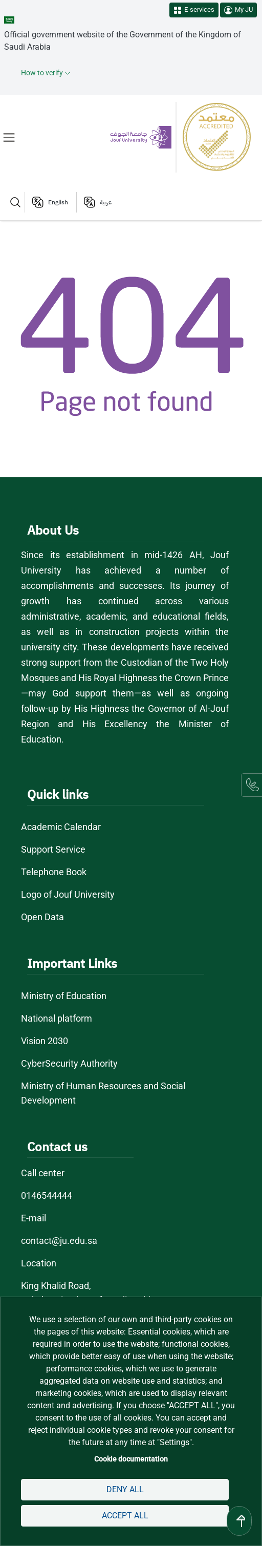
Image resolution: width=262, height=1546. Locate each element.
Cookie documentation (131, 1459)
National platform (57, 1018)
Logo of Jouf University (68, 894)
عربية (106, 202)
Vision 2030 (45, 1040)
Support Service (53, 849)
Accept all (124, 1515)
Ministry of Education (64, 995)
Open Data (42, 917)
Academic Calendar (61, 826)
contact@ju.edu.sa (59, 1240)
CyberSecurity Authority (69, 1063)
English (58, 202)
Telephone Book (53, 871)
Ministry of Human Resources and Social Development (104, 1093)
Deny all (124, 1489)
